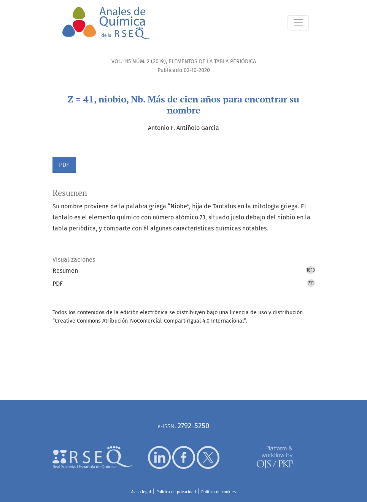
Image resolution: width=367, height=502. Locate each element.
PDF (64, 164)
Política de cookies (218, 491)
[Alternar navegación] (298, 22)
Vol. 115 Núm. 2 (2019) (138, 61)
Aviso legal (141, 491)
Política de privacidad (176, 491)
